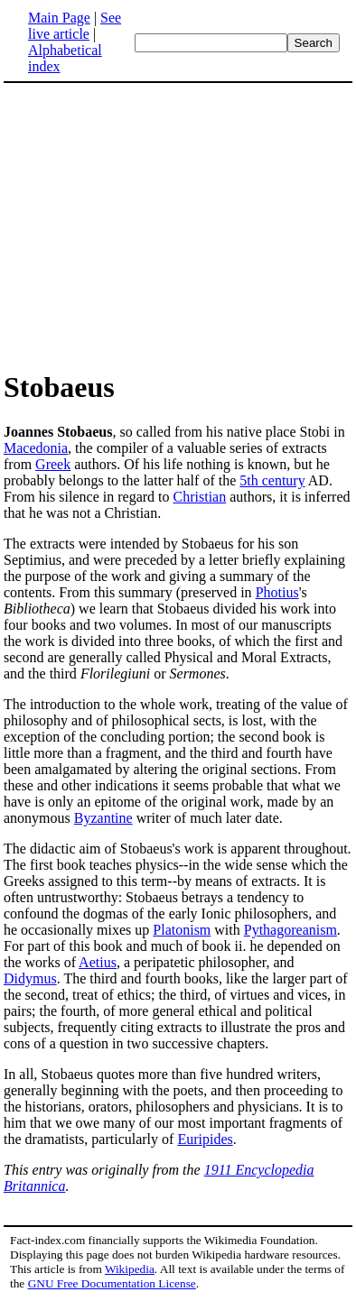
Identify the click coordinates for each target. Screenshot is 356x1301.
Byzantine (103, 818)
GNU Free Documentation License (112, 1283)
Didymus (30, 978)
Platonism (182, 929)
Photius (277, 592)
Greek (52, 464)
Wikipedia (130, 1269)
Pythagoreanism (290, 929)
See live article (74, 26)
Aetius (98, 962)
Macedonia (36, 448)
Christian (200, 496)
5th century (271, 480)
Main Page (59, 17)
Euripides (204, 1139)
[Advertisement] (155, 225)
